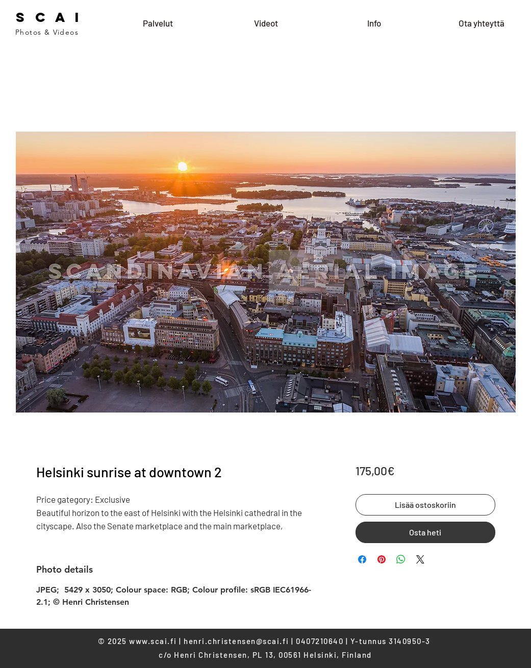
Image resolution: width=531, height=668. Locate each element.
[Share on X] (420, 559)
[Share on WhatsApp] (401, 559)
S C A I (49, 17)
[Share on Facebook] (362, 559)
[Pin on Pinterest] (381, 559)
